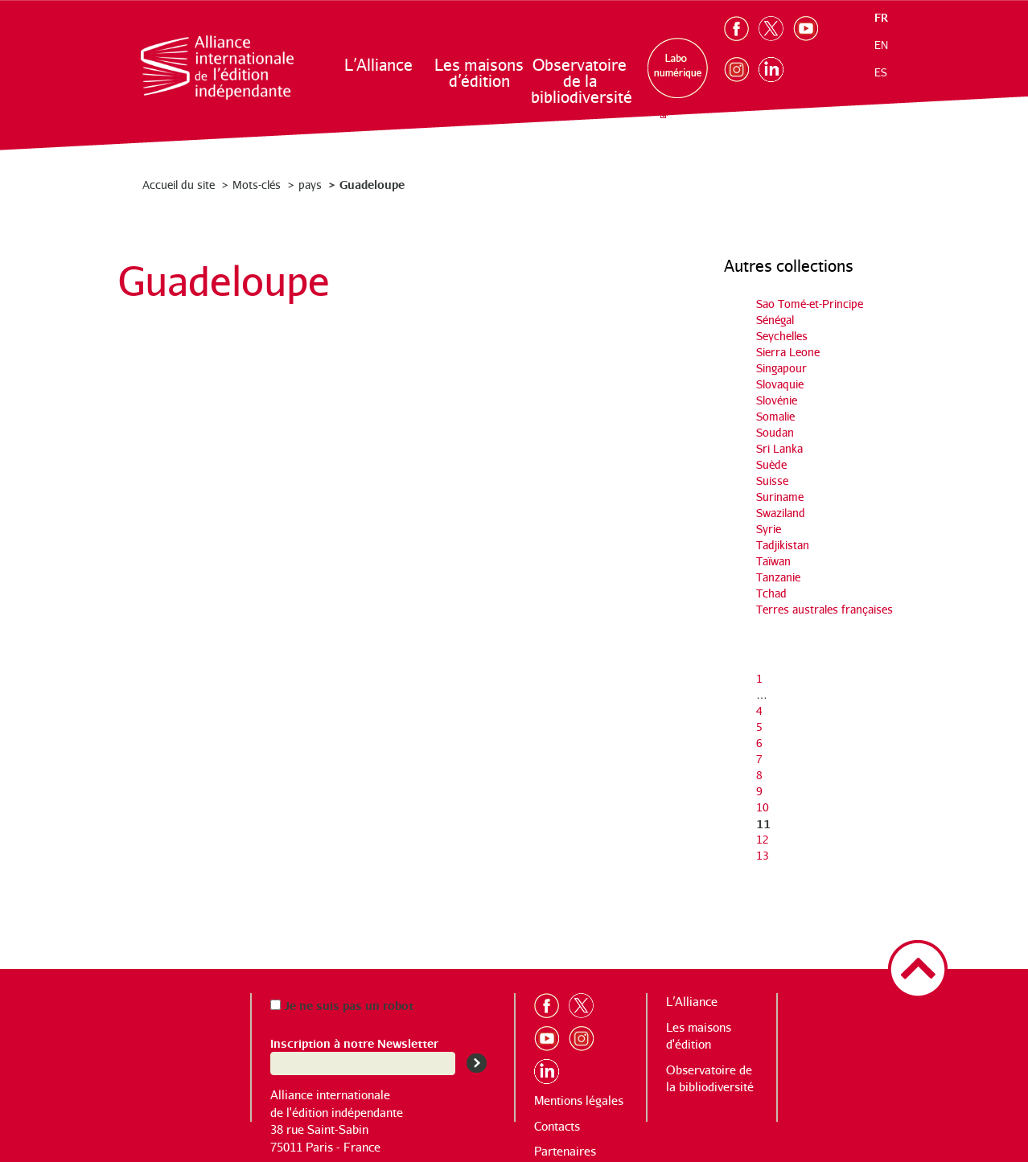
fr (881, 17)
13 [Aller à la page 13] (762, 855)
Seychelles (782, 336)
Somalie (775, 416)
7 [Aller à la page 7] (759, 759)
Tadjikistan (782, 545)
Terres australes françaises (824, 609)
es (880, 72)
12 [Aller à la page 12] (762, 839)
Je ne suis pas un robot (341, 1004)
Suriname (780, 496)
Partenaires (565, 1151)
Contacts (557, 1126)
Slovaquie (780, 384)
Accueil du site (178, 184)
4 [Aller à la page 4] (759, 710)
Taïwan (773, 561)
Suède (771, 464)
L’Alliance (378, 65)
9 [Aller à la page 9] (759, 791)
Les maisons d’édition (479, 73)
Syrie (768, 529)
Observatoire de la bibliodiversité (580, 81)
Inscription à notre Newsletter (354, 1042)
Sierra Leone (788, 352)
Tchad (771, 593)
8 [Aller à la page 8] (759, 775)
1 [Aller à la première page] (759, 678)
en (881, 45)
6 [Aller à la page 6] (759, 742)
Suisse (772, 480)
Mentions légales (578, 1100)
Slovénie (776, 400)
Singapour (781, 368)
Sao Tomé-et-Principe (809, 303)
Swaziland (780, 512)
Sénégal (775, 319)
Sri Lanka (779, 448)
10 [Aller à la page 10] (762, 807)
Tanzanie (778, 577)
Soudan (775, 432)
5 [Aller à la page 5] (759, 726)
